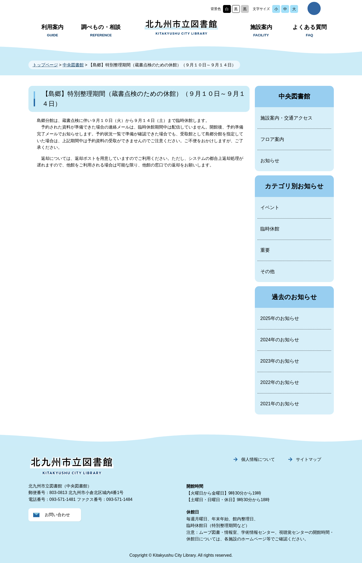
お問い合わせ (57, 514)
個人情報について (258, 459)
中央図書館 (73, 65)
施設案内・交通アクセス (286, 118)
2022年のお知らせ (279, 382)
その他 (267, 271)
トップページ (45, 65)
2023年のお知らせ (279, 361)
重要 (265, 250)
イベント (269, 207)
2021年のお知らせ (279, 403)
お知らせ (269, 160)
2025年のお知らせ (279, 318)
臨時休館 (269, 228)
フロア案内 (272, 139)
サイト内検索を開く (314, 8)
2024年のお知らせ (279, 339)
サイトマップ (308, 459)
